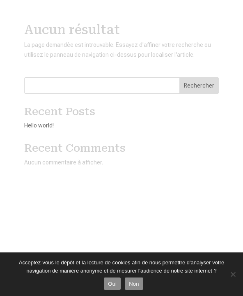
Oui (112, 284)
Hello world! (39, 125)
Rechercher (199, 85)
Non (134, 284)
